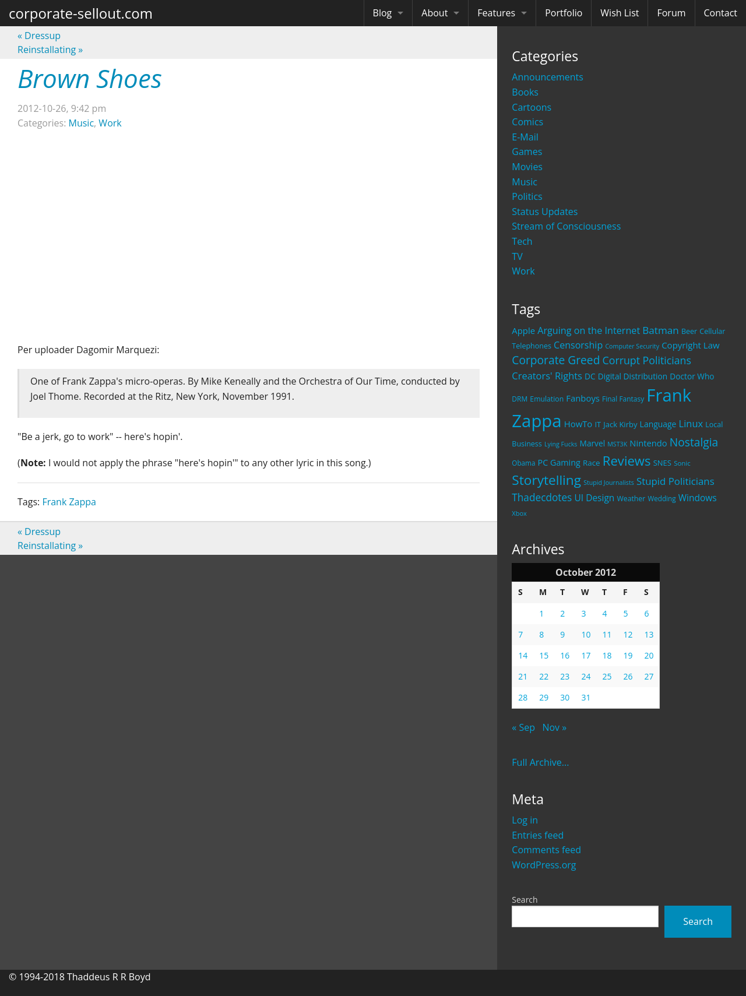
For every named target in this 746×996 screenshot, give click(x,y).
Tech (522, 241)
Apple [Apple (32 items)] (523, 330)
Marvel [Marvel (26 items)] (593, 443)
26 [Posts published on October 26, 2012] (627, 676)
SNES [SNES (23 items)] (662, 462)
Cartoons (531, 107)
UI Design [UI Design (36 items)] (594, 497)
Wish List (619, 12)
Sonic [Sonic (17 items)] (682, 463)
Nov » (554, 727)
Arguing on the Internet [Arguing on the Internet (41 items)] (588, 330)
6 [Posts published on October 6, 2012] (646, 613)
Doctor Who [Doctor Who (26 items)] (692, 376)
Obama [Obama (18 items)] (523, 462)
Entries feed (538, 835)
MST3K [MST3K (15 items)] (617, 444)
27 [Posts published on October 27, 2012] (648, 676)
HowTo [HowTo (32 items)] (578, 424)
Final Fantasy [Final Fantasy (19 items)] (623, 399)
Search (524, 899)
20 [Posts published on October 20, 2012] (648, 655)
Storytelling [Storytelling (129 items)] (546, 480)
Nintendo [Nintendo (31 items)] (648, 443)
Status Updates (545, 211)
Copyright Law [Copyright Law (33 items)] (690, 345)
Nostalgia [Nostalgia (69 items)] (694, 442)
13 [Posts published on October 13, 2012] (648, 634)
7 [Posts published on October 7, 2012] (520, 634)
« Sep (523, 727)
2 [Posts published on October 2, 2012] (562, 613)
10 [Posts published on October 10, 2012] (585, 634)
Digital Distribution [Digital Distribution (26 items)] (632, 376)
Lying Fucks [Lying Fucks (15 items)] (561, 444)
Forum (671, 12)
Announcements (547, 77)
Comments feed (546, 849)
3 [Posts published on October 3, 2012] (583, 613)
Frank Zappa (69, 501)
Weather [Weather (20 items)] (631, 499)
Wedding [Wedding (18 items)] (661, 498)
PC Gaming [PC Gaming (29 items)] (559, 462)
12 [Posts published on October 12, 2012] (627, 634)
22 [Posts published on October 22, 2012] (543, 676)
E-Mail (525, 137)
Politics (527, 196)
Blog (382, 12)
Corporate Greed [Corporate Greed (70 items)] (556, 360)
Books (525, 92)
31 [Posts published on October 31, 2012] (585, 697)
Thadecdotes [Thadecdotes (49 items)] (542, 497)
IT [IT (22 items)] (597, 424)
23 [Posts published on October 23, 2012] (564, 676)
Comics (527, 121)
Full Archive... (540, 762)
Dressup (39, 35)
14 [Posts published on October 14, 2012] (522, 655)
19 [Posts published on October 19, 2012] (627, 655)
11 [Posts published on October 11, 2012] (606, 634)
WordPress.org (544, 864)
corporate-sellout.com (81, 13)
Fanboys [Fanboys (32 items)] (583, 398)
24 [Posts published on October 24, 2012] (585, 676)
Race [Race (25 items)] (591, 462)
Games (527, 151)
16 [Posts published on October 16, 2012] (564, 655)
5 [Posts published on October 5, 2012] (625, 613)
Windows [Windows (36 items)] (697, 497)
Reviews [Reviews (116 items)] (627, 460)
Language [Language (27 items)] (658, 424)
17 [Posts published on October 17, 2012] (585, 655)
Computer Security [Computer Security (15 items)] (632, 346)
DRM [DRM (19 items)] (519, 399)
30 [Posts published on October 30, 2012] (564, 697)
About (434, 12)
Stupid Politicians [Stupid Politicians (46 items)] (675, 481)
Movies (527, 166)
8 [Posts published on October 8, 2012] (541, 634)
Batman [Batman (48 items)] (660, 330)
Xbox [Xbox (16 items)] (519, 513)
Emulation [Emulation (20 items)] (547, 399)
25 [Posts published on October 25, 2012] (606, 676)
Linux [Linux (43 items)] (691, 423)
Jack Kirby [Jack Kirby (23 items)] (620, 424)
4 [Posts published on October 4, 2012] (604, 613)
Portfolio (563, 12)
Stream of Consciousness (566, 226)
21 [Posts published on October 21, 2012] (522, 676)
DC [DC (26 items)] (590, 376)
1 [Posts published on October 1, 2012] (541, 613)
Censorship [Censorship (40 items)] (578, 345)
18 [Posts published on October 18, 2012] (606, 655)
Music (524, 181)
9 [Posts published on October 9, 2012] (562, 634)
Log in (525, 820)
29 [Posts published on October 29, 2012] (543, 697)
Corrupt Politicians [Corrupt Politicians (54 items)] (647, 360)
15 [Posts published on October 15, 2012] (543, 655)
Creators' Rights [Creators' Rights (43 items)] (547, 375)
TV (517, 256)
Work (523, 271)
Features (496, 12)
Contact (720, 12)
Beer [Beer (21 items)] (689, 331)
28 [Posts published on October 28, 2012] (522, 697)
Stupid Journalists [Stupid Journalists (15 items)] (608, 482)
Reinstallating (50, 49)
